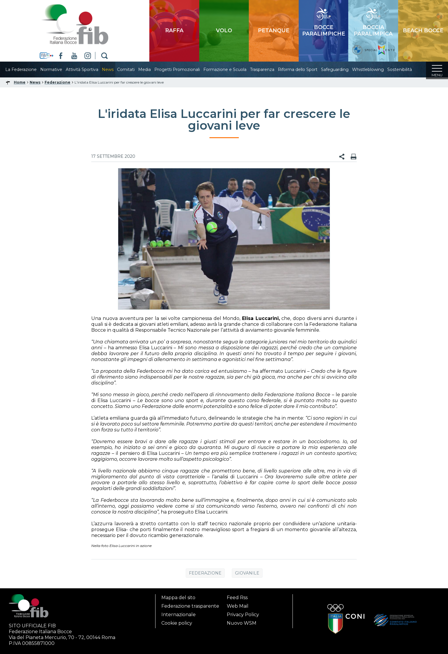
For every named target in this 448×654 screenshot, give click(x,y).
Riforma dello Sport (303, 69)
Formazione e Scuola (230, 69)
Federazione (205, 574)
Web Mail (237, 606)
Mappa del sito (178, 597)
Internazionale (178, 614)
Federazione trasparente (190, 606)
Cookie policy (176, 623)
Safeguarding (340, 69)
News (113, 69)
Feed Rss (237, 597)
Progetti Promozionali (183, 69)
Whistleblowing (374, 69)
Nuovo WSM (241, 623)
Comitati (132, 69)
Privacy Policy (243, 614)
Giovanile (247, 574)
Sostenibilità (405, 69)
